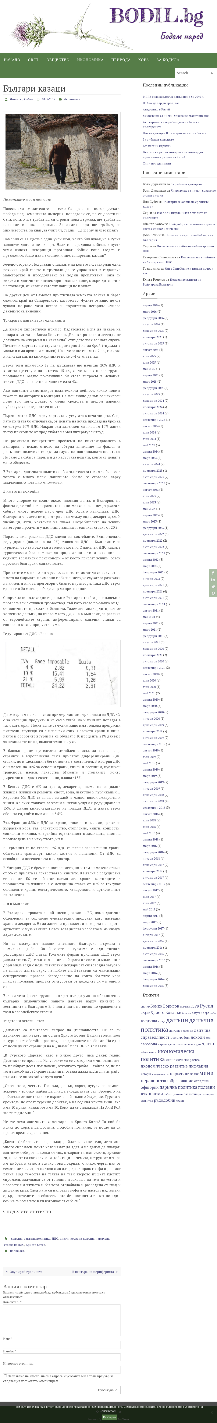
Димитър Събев (23, 99)
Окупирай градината (25, 1271)
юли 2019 (150, 756)
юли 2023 (150, 496)
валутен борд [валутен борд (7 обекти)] (201, 1013)
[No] (212, 1412)
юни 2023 (150, 502)
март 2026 (150, 311)
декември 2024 (154, 400)
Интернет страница (18, 1363)
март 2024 (150, 458)
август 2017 (151, 890)
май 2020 (150, 693)
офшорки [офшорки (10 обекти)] (150, 1087)
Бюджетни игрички (158, 146)
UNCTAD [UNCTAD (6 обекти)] (145, 1006)
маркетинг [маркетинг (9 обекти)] (179, 1073)
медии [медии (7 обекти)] (194, 1074)
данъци (17, 1238)
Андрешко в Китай (157, 109)
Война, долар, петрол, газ (162, 103)
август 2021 (151, 610)
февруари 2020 (154, 712)
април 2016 (151, 966)
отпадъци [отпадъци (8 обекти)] (201, 1081)
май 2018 (150, 833)
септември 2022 (155, 553)
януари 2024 (152, 464)
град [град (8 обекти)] (161, 1021)
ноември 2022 (153, 540)
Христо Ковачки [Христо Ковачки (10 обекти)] (165, 1012)
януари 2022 (152, 578)
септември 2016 (155, 960)
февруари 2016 (154, 979)
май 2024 (150, 445)
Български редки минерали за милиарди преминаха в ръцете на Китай (175, 154)
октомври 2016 (154, 954)
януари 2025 (152, 394)
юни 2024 (150, 438)
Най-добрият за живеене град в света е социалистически (179, 226)
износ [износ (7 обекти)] (153, 1052)
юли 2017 (150, 896)
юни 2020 (150, 686)
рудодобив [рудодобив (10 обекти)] (164, 1100)
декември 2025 (154, 330)
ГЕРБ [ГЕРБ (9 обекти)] (195, 1006)
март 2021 (150, 629)
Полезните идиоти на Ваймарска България (173, 281)
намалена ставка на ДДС (23, 1244)
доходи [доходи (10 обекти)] (198, 1037)
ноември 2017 (153, 871)
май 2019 (150, 763)
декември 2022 (154, 534)
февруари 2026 (154, 318)
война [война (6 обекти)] (213, 1013)
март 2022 (150, 566)
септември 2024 (155, 419)
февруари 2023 (154, 527)
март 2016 (150, 973)
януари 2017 (152, 934)
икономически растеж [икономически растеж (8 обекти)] (183, 1060)
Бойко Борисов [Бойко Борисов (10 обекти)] (164, 1006)
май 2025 (150, 369)
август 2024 (151, 426)
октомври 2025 (154, 343)
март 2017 (150, 922)
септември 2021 (155, 604)
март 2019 (150, 776)
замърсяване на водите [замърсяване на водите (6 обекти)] (188, 1044)
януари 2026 (152, 324)
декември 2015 (154, 985)
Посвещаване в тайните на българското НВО (173, 259)
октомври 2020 (154, 661)
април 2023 (151, 515)
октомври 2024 (154, 413)
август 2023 (151, 489)
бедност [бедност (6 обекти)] (186, 1013)
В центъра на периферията (93, 1271)
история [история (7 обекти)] (146, 1074)
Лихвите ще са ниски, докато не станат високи (179, 115)
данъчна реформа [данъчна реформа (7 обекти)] (181, 1031)
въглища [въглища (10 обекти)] (149, 1020)
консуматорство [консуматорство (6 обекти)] (160, 1074)
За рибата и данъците (160, 139)
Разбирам (109, 1417)
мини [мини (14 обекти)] (206, 1072)
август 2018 (151, 814)
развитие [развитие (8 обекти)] (191, 1094)
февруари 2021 (154, 636)
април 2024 (151, 451)
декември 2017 (154, 865)
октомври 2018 (154, 801)
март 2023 (150, 521)
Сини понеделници (158, 163)
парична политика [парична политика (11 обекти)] (178, 1087)
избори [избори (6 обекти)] (144, 1052)
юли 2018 (150, 820)
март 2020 (150, 706)
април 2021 (151, 623)
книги (70, 1238)
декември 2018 (154, 795)
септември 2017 (155, 884)
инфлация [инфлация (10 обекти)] (198, 1066)
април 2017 (151, 915)
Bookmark (17, 1250)
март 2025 (150, 381)
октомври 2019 (154, 737)
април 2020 (151, 699)
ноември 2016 (153, 947)
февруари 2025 (154, 388)
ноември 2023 (153, 470)
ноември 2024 (153, 407)
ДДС (60, 1238)
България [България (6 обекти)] (185, 1006)
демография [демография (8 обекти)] (180, 1037)
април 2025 (151, 375)
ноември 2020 (153, 655)
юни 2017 (150, 903)
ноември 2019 (153, 731)
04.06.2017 (53, 99)
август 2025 (151, 349)
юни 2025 (150, 362)
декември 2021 (154, 585)
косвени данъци (90, 1238)
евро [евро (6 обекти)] (208, 1037)
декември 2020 (154, 648)
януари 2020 (152, 718)
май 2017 (150, 909)
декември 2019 (154, 725)
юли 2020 (150, 680)
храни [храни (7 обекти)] (180, 1100)
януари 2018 (152, 858)
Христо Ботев (56, 1244)
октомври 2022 (154, 547)
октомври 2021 (154, 597)
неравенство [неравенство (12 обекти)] (154, 1080)
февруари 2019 (154, 782)
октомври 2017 (154, 877)
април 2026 (151, 305)
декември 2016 (154, 941)
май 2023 (150, 508)
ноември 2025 (153, 337)
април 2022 (151, 559)
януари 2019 (152, 788)
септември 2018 (155, 807)
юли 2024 (150, 432)
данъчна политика (40, 1238)
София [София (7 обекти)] (145, 1013)
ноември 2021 (153, 591)
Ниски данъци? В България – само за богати (177, 133)
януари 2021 (152, 642)
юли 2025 (150, 356)
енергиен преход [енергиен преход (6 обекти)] (166, 1044)
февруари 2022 (154, 572)
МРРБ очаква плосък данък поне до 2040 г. (176, 96)
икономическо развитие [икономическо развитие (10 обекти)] (164, 1066)
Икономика (79, 99)
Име (7, 1338)
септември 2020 (155, 667)
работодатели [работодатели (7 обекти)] (173, 1094)
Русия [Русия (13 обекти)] (206, 1005)
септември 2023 (155, 483)
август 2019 (151, 750)
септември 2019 (155, 744)
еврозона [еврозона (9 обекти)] (149, 1043)
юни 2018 (150, 826)
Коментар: (12, 1302)
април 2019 (151, 769)
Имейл (9, 1351)
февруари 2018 (154, 852)
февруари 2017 (154, 928)
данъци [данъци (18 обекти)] (177, 1020)
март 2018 (150, 845)
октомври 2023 (154, 477)
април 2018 (151, 839)
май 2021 (150, 617)
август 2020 (151, 674)
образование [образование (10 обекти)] (180, 1080)
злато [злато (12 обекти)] (208, 1043)
